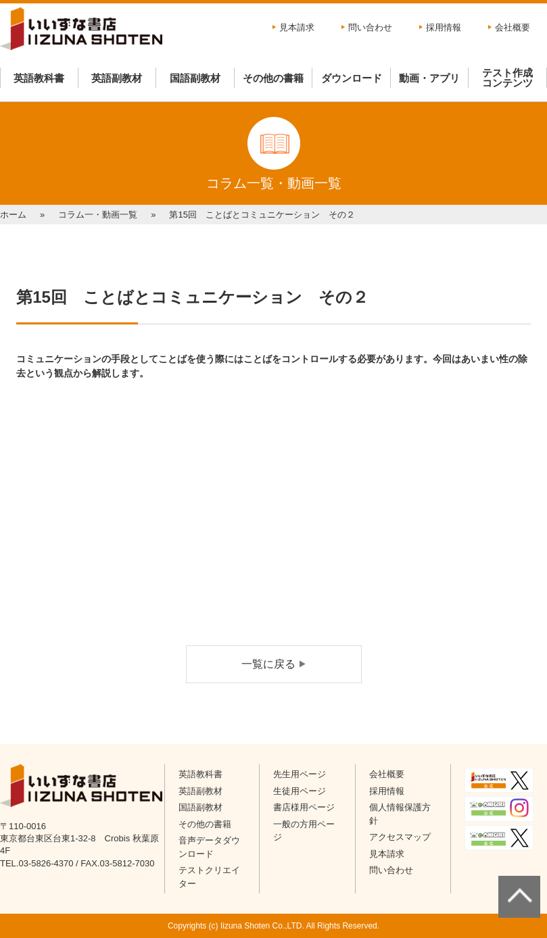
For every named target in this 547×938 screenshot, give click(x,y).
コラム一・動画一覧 (97, 214)
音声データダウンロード (209, 847)
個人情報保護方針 (400, 814)
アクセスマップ (400, 837)
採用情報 (443, 27)
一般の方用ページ (304, 831)
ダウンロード (351, 78)
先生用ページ (299, 774)
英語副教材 (116, 78)
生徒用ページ (299, 791)
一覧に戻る (268, 664)
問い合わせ (370, 27)
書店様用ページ (304, 807)
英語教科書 (39, 78)
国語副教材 (195, 78)
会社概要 (512, 27)
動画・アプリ (429, 78)
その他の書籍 (273, 78)
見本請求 (296, 27)
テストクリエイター (209, 877)
